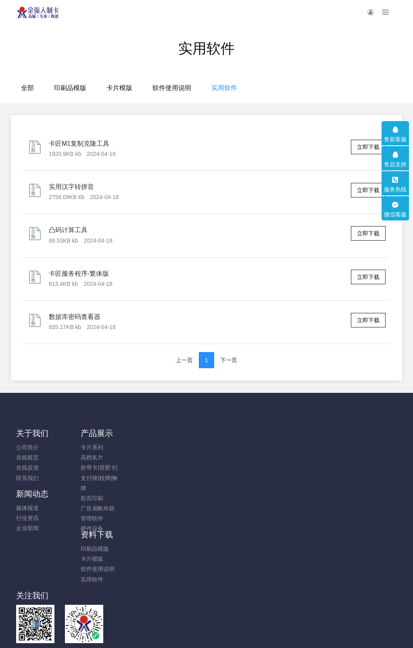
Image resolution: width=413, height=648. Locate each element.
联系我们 (27, 478)
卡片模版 (197, 87)
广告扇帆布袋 (82, 508)
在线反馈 (27, 467)
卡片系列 (76, 447)
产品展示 (81, 433)
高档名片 (76, 457)
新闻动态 (130, 433)
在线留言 (27, 457)
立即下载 (368, 147)
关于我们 (32, 433)
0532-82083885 (344, 451)
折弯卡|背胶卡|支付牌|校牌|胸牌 (83, 477)
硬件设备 (76, 528)
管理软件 (76, 518)
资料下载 (179, 433)
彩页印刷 (76, 498)
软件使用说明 (249, 87)
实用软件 (302, 87)
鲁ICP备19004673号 (255, 590)
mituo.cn (254, 630)
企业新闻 (125, 467)
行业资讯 (125, 457)
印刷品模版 (147, 87)
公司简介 (27, 447)
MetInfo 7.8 (193, 630)
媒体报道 (125, 447)
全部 (104, 87)
